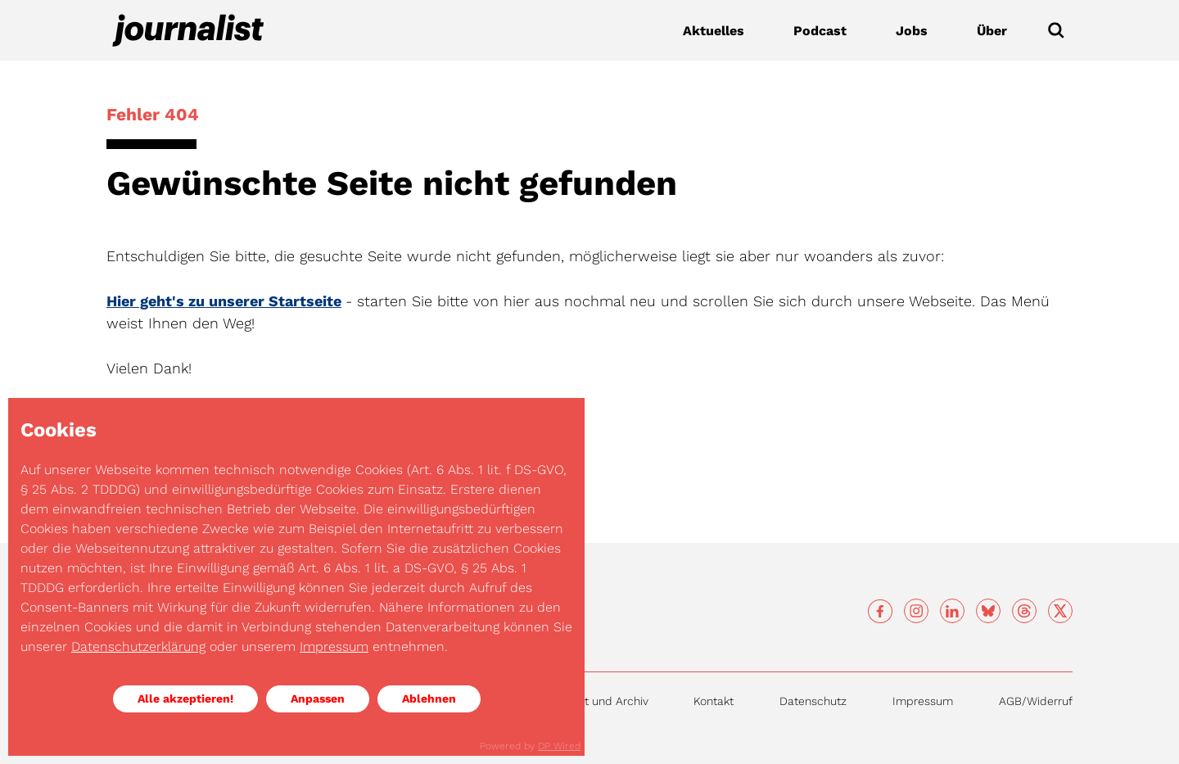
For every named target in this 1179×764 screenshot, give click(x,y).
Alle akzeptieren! (185, 698)
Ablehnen (429, 698)
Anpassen (318, 698)
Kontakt (713, 700)
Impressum (922, 700)
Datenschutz (813, 700)
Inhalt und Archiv (603, 700)
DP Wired (559, 746)
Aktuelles (713, 30)
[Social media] (880, 611)
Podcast (820, 30)
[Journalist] (188, 30)
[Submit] (1056, 30)
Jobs (912, 30)
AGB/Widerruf (1036, 700)
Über (992, 30)
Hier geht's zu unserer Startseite (223, 301)
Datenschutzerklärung (138, 646)
